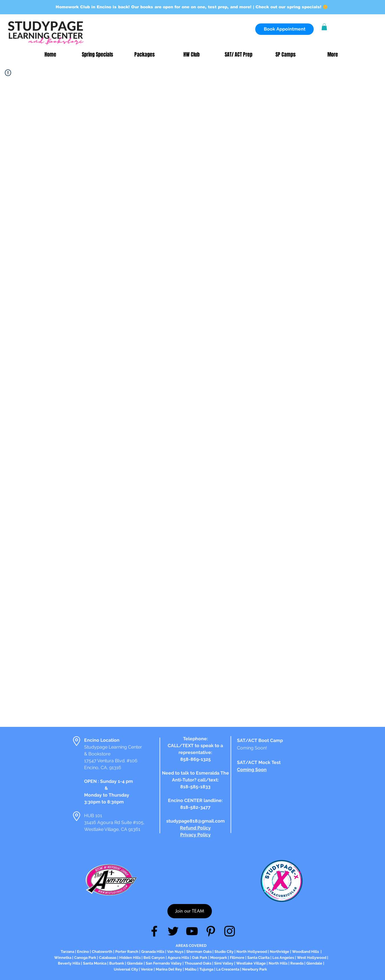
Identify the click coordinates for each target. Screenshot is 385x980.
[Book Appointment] (284, 29)
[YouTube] (192, 931)
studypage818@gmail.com (195, 821)
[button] (324, 26)
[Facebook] (154, 931)
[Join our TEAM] (189, 911)
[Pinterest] (211, 931)
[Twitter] (173, 931)
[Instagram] (229, 931)
